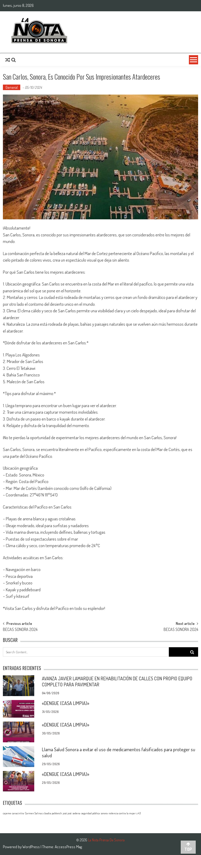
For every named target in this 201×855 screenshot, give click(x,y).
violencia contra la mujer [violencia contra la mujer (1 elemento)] (122, 813)
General (12, 87)
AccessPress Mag (68, 846)
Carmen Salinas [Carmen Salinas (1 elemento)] (34, 813)
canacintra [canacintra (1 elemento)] (18, 813)
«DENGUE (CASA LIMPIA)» (65, 703)
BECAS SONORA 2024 (20, 630)
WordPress (31, 846)
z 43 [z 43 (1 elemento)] (138, 813)
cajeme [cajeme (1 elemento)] (7, 813)
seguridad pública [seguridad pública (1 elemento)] (90, 813)
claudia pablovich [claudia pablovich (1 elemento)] (52, 813)
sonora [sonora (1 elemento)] (104, 813)
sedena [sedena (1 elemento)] (76, 813)
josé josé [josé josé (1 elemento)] (67, 813)
